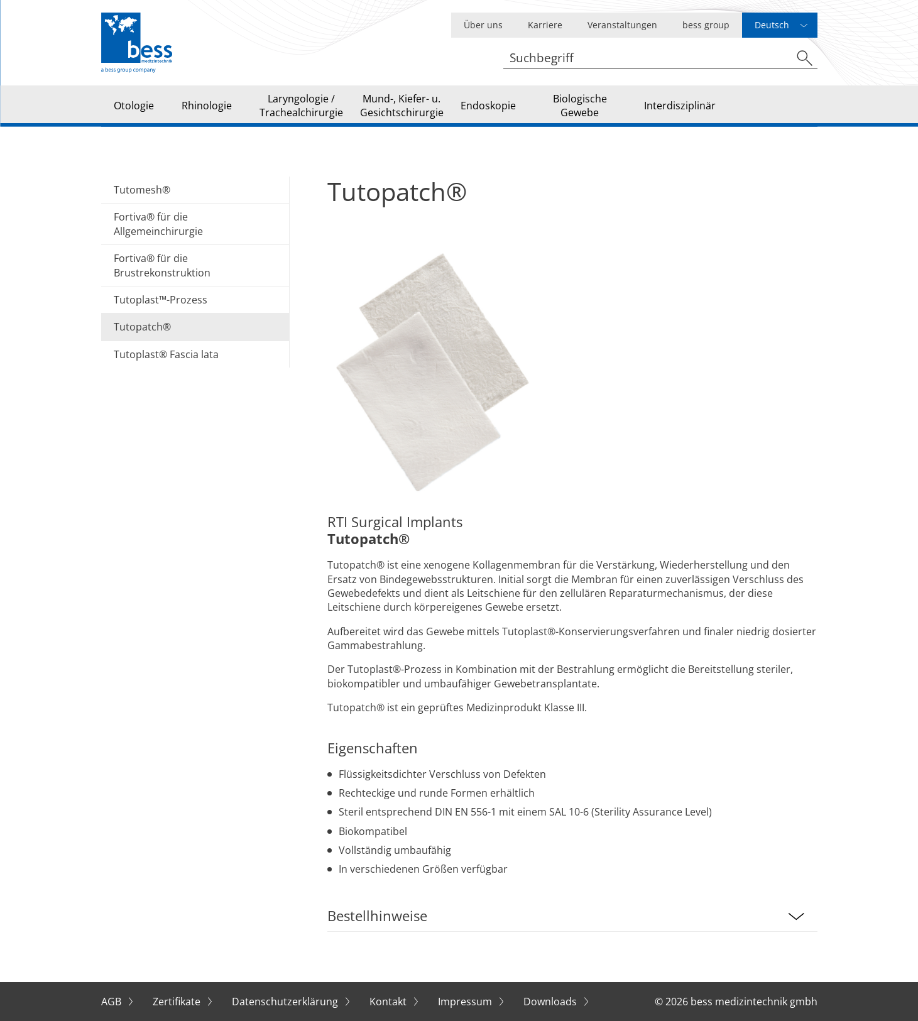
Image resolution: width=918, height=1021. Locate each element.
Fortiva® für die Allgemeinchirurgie (158, 224)
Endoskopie (488, 105)
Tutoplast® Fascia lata (166, 354)
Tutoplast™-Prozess (160, 300)
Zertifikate (178, 1001)
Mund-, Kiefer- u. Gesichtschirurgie (402, 105)
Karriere (545, 25)
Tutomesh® (142, 190)
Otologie (134, 105)
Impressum (466, 1001)
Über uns (483, 25)
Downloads (551, 1001)
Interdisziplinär (680, 105)
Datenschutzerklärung (286, 1001)
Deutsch (772, 25)
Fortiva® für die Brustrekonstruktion (162, 265)
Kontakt (389, 1001)
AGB (112, 1001)
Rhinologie (207, 105)
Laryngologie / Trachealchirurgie (301, 105)
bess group (705, 25)
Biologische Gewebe (580, 105)
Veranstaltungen (622, 25)
